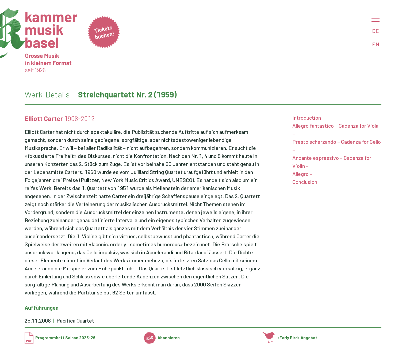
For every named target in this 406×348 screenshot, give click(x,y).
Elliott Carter (44, 118)
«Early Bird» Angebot (289, 337)
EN (375, 44)
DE (375, 31)
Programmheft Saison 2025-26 (60, 337)
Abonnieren (162, 337)
